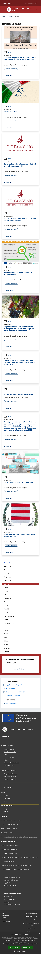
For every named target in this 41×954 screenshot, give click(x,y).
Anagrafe (6, 573)
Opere (6, 613)
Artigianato (7, 577)
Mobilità (6, 609)
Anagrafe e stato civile (10, 774)
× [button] (39, 934)
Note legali (7, 902)
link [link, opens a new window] (37, 944)
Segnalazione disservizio (11, 880)
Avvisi (5, 801)
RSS (3, 913)
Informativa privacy (9, 899)
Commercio (7, 580)
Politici (6, 760)
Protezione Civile (9, 623)
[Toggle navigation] (3, 9)
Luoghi (6, 809)
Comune (6, 584)
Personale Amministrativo (11, 763)
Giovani (6, 602)
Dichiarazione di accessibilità (12, 904)
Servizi (6, 630)
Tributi (6, 641)
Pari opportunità (9, 616)
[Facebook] (4, 741)
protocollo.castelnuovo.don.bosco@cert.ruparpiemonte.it (21, 837)
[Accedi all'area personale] (30, 3)
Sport (5, 637)
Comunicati (7, 798)
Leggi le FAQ (7, 883)
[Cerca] (37, 9)
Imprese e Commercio (10, 776)
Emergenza (7, 598)
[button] (20, 951)
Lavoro (6, 605)
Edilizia (6, 595)
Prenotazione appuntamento (12, 877)
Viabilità (6, 652)
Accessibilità (5, 915)
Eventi (6, 811)
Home (3, 17)
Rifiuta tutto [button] (27, 947)
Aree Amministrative (10, 752)
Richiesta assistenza (10, 885)
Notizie (7, 52)
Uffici (5, 755)
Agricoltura (7, 566)
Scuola (6, 627)
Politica (6, 620)
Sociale (6, 634)
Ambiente (7, 570)
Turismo (6, 645)
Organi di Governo (9, 749)
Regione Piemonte (8, 3)
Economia (7, 591)
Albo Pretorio (8, 896)
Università (7, 648)
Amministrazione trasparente (12, 894)
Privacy (4, 917)
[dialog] (20, 943)
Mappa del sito (6, 921)
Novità (10, 17)
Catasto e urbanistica (10, 779)
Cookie (4, 919)
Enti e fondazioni (9, 757)
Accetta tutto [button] (14, 947)
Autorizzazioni (8, 787)
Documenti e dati (9, 765)
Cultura (6, 588)
